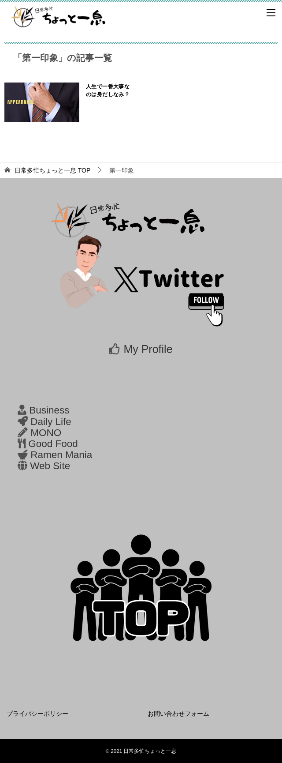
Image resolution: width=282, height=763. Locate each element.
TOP (52, 170)
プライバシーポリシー (37, 713)
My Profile (147, 349)
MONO (45, 432)
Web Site (50, 465)
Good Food (53, 443)
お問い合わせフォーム (178, 713)
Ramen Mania (61, 454)
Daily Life (50, 421)
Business (49, 410)
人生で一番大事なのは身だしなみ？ (108, 90)
